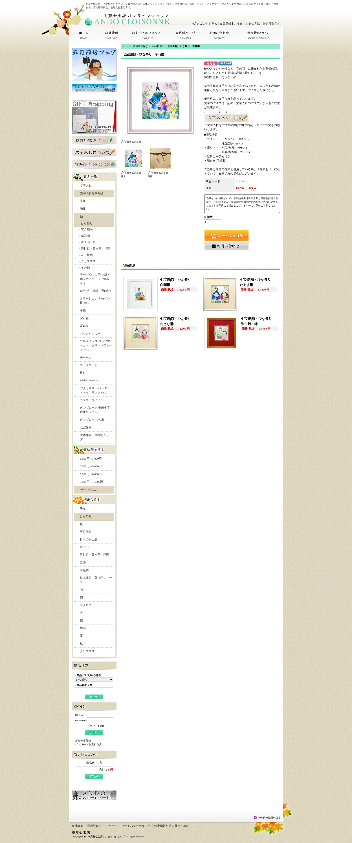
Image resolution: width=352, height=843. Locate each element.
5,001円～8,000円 (91, 474)
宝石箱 (84, 318)
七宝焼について (258, 35)
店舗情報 (112, 35)
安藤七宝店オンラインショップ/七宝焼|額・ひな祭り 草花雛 (127, 20)
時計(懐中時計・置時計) (95, 291)
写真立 (84, 326)
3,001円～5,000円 (91, 466)
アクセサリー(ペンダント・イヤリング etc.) (95, 390)
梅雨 (83, 628)
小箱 (83, 310)
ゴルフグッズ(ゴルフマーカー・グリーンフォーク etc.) (96, 345)
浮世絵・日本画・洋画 (95, 248)
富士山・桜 (88, 242)
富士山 (84, 547)
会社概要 (77, 826)
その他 (85, 267)
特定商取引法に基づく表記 (171, 826)
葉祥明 (85, 236)
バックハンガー (90, 333)
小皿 (83, 201)
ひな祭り (87, 223)
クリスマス (88, 261)
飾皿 (83, 208)
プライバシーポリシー (135, 826)
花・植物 (87, 255)
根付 (83, 372)
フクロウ (86, 605)
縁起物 (84, 570)
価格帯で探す (140, 46)
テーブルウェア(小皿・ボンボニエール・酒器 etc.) (95, 279)
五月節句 (87, 229)
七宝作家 (86, 427)
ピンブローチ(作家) (92, 420)
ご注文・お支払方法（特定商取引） (257, 23)
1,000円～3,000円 (91, 458)
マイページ (110, 826)
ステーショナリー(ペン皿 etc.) (95, 300)
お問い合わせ (219, 35)
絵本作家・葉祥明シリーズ (96, 437)
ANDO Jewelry (89, 380)
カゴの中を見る (207, 23)
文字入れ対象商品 (91, 193)
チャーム (86, 357)
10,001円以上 (88, 489)
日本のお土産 (88, 539)
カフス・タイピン (91, 400)
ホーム (84, 35)
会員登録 (225, 23)
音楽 (83, 562)
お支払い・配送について (148, 35)
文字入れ (86, 185)
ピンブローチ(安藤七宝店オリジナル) (95, 410)
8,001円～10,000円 (91, 481)
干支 (83, 508)
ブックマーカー (90, 365)
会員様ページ (185, 35)
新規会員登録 (83, 740)
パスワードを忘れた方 (88, 744)
